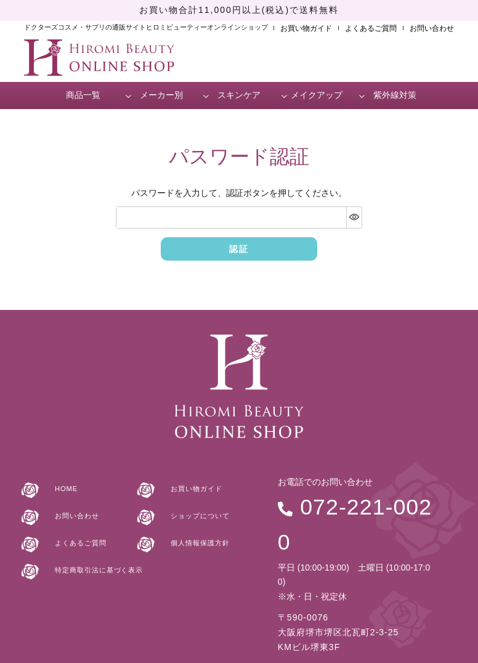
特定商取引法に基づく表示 (97, 566)
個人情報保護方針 (195, 539)
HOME (58, 485)
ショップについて (195, 512)
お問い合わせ (432, 28)
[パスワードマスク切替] (354, 217)
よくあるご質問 (371, 28)
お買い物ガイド (306, 28)
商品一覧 (83, 95)
